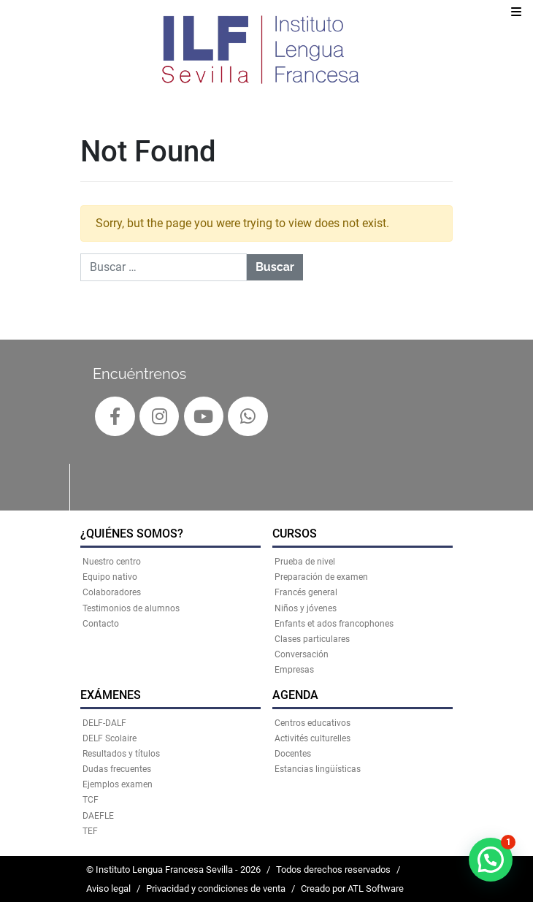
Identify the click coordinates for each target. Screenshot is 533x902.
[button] (491, 860)
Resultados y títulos (121, 754)
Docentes (293, 754)
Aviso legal (108, 888)
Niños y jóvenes (306, 608)
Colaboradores (112, 592)
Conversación (302, 654)
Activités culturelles (312, 738)
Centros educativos (312, 723)
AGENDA (295, 695)
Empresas (294, 670)
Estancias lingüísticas (318, 769)
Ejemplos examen (118, 784)
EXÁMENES (110, 695)
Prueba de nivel (305, 562)
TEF (90, 831)
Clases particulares (312, 639)
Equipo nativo (110, 577)
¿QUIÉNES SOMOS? (131, 533)
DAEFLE (98, 816)
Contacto (101, 624)
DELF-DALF (104, 723)
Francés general (306, 592)
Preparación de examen (321, 577)
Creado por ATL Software (352, 888)
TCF (91, 800)
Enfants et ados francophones (334, 624)
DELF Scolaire (110, 738)
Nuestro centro (112, 562)
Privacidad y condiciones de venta (215, 888)
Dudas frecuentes (117, 769)
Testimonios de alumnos (131, 608)
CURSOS (294, 533)
